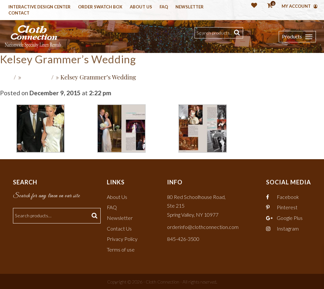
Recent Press (36, 77)
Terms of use (121, 248)
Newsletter (189, 7)
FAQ (112, 207)
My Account (300, 6)
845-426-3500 (183, 238)
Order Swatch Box (100, 7)
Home (6, 77)
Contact (18, 13)
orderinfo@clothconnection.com (203, 226)
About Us (141, 7)
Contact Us (119, 228)
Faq (164, 7)
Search (237, 32)
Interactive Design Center (39, 7)
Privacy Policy (122, 238)
